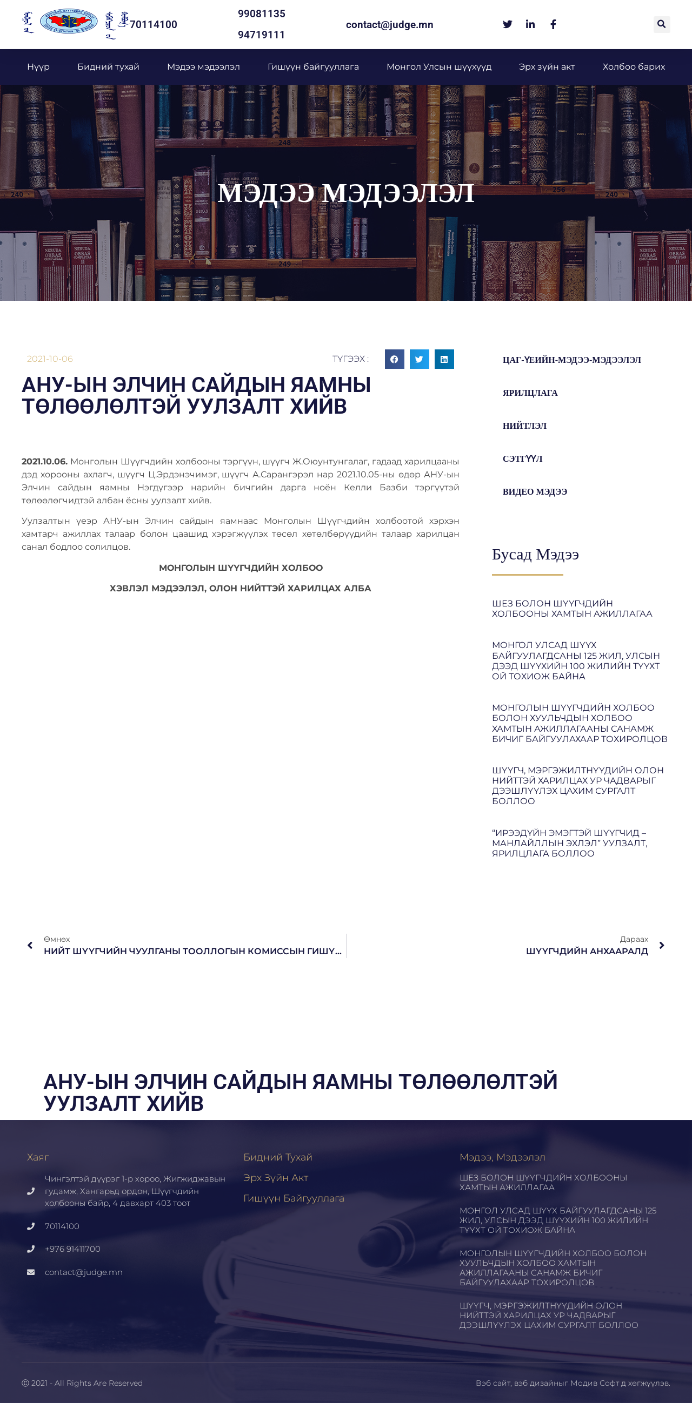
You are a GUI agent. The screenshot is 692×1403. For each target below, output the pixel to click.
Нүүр (38, 67)
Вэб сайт (493, 1383)
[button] (662, 24)
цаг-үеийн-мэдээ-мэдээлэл (576, 360)
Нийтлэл (526, 426)
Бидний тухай (108, 67)
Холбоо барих (634, 67)
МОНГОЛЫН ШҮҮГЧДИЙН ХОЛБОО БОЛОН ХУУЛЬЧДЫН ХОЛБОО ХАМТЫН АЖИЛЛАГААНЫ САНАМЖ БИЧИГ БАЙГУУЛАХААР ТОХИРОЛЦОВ (580, 723)
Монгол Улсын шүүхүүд (439, 67)
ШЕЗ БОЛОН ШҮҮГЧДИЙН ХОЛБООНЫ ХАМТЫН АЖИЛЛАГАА (572, 608)
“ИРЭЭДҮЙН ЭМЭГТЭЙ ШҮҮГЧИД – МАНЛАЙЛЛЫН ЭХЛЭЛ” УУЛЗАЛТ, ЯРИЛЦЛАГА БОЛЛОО (569, 843)
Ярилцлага (532, 393)
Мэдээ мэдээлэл (203, 67)
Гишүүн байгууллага (313, 67)
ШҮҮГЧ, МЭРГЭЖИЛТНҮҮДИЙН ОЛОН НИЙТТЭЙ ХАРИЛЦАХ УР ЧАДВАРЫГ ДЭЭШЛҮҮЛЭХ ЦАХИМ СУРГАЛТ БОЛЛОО (578, 786)
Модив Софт (594, 1383)
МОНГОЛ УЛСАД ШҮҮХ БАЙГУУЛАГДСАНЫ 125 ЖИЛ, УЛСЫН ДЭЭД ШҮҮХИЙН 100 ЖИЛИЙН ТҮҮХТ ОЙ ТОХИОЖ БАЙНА (576, 661)
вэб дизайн (536, 1383)
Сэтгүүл (524, 459)
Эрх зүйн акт (547, 67)
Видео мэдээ (537, 492)
